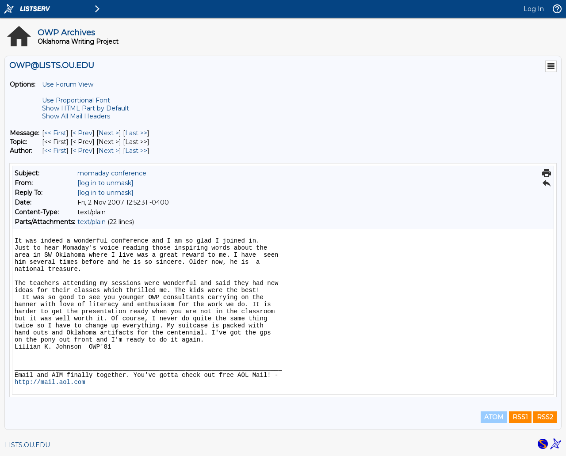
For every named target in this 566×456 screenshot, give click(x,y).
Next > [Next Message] (109, 133)
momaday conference (111, 173)
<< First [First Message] (55, 133)
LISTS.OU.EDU (27, 445)
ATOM (494, 417)
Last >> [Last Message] (136, 133)
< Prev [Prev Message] (82, 133)
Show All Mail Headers (76, 116)
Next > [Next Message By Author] (109, 151)
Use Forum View (67, 84)
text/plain (91, 222)
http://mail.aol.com (50, 382)
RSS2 (545, 417)
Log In (534, 9)
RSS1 (520, 417)
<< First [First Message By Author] (55, 151)
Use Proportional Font (76, 100)
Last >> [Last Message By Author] (136, 151)
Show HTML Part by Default (85, 108)
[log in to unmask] (105, 183)
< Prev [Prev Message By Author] (82, 151)
